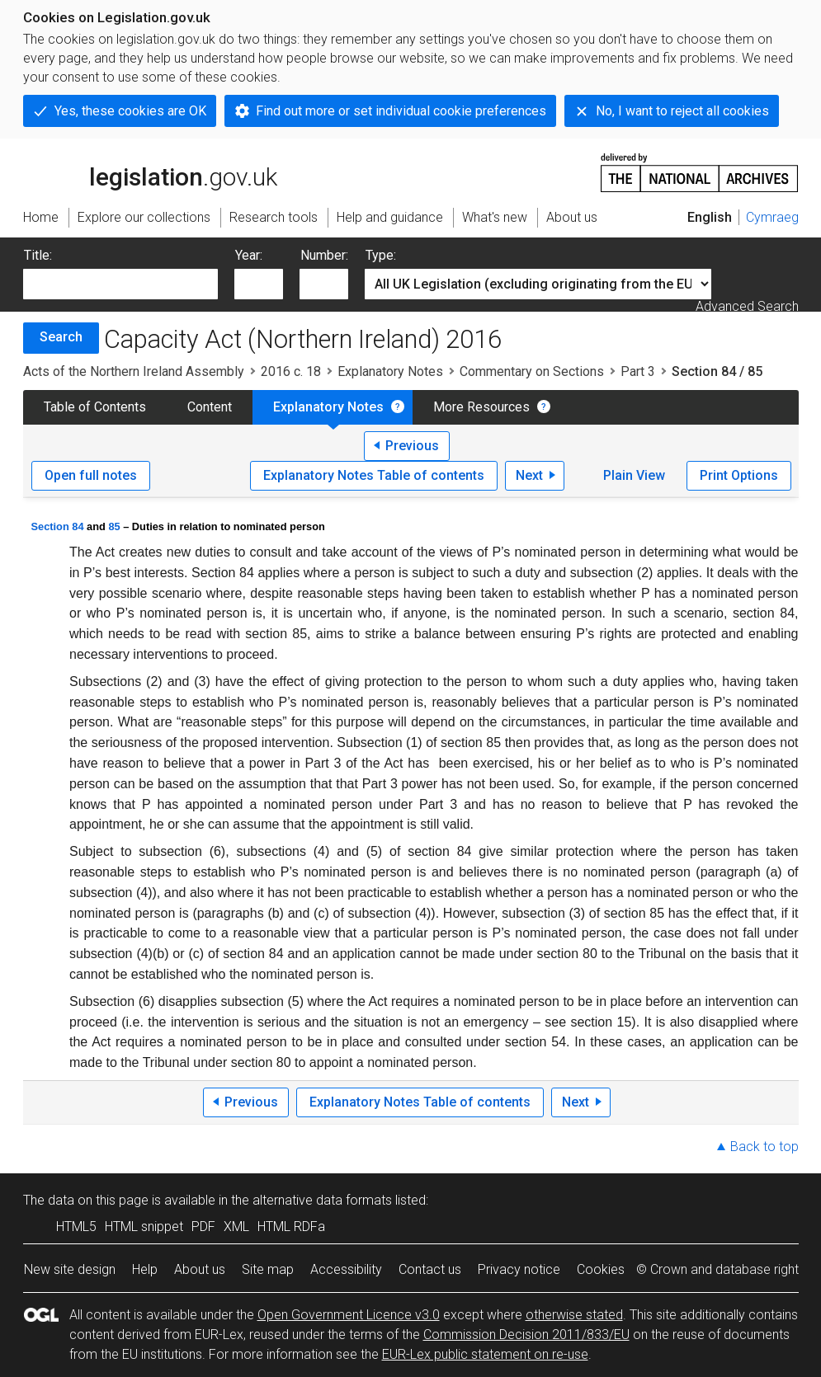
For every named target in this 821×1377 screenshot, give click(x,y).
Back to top (764, 1146)
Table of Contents (95, 407)
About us (199, 1269)
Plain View (634, 475)
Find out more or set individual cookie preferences (401, 111)
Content (209, 407)
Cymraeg (772, 217)
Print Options (739, 475)
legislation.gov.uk (150, 171)
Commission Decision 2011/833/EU (526, 1334)
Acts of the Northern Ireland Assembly (133, 371)
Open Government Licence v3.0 (348, 1315)
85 (114, 526)
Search (61, 337)
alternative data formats (322, 1200)
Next (529, 475)
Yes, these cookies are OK (130, 111)
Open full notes (91, 475)
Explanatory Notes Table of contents (373, 475)
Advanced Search (747, 306)
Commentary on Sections (532, 371)
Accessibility (346, 1269)
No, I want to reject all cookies (682, 111)
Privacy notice (519, 1269)
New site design (70, 1269)
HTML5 (76, 1226)
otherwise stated (574, 1315)
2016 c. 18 (291, 371)
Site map (268, 1269)
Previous (412, 446)
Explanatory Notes (390, 371)
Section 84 (57, 526)
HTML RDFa (291, 1226)
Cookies (601, 1269)
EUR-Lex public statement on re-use (485, 1354)
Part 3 (637, 371)
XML (236, 1226)
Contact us (430, 1269)
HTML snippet (144, 1226)
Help (145, 1269)
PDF (203, 1226)
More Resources (481, 407)
